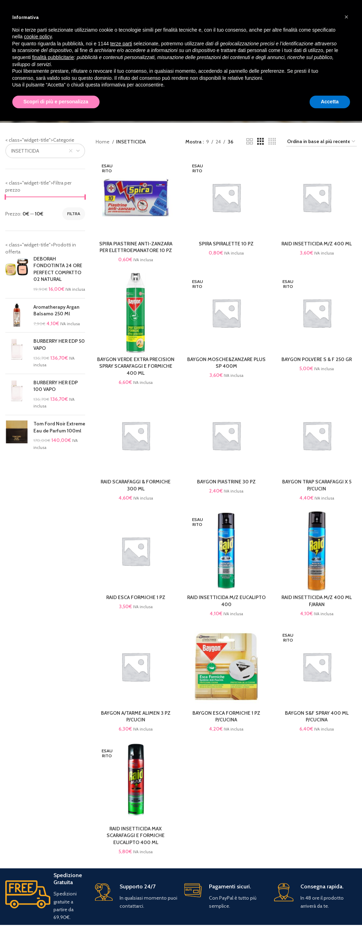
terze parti (121, 43)
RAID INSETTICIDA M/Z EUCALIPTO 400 (226, 600)
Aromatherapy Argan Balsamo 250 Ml (56, 310)
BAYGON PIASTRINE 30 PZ (226, 481)
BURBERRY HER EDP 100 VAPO (55, 386)
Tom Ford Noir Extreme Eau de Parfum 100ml (59, 427)
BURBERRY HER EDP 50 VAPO (59, 344)
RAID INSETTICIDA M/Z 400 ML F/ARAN (316, 600)
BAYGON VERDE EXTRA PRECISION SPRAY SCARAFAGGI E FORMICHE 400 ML (135, 366)
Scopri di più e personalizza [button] (56, 101)
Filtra (73, 213)
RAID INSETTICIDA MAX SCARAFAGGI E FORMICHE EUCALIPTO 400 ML (136, 835)
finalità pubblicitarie (53, 57)
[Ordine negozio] (321, 142)
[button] (346, 16)
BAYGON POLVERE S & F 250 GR (316, 359)
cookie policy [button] (38, 36)
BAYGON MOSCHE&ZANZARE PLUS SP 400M (226, 362)
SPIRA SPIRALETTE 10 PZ (226, 243)
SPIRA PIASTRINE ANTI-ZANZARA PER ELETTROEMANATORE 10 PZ (135, 247)
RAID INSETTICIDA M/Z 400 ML (316, 243)
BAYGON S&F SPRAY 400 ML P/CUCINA (317, 716)
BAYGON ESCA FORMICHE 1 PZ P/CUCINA (226, 716)
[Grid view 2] (249, 141)
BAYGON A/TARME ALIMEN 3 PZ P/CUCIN (136, 716)
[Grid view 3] (260, 141)
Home (103, 142)
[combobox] (45, 150)
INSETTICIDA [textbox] (25, 151)
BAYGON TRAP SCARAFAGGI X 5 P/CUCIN (316, 485)
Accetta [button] (330, 101)
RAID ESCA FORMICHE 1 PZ (135, 597)
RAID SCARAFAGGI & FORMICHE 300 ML (136, 485)
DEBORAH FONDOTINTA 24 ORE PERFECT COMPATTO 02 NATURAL (57, 269)
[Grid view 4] (272, 141)
